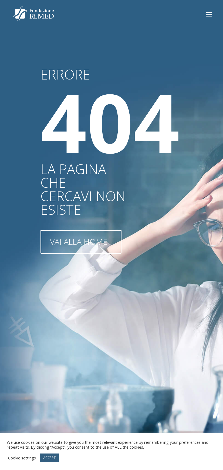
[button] (209, 14)
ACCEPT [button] (49, 457)
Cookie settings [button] (22, 457)
